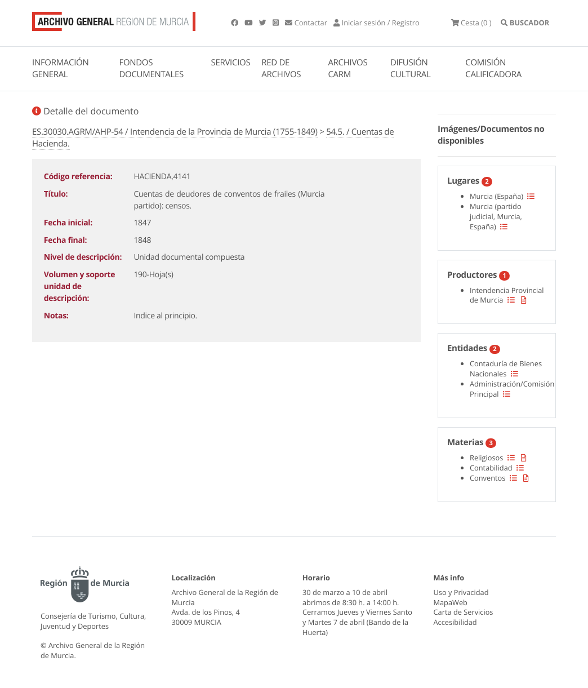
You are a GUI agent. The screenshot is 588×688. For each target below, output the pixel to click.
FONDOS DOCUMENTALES (151, 68)
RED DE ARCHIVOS (281, 68)
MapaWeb (450, 602)
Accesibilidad (455, 622)
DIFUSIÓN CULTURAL (410, 68)
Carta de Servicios (463, 612)
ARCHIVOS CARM (347, 68)
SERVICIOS (231, 62)
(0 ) (471, 22)
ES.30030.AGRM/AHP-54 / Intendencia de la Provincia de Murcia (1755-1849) (175, 131)
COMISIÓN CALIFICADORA (493, 68)
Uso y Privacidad (461, 592)
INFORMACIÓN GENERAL (60, 68)
